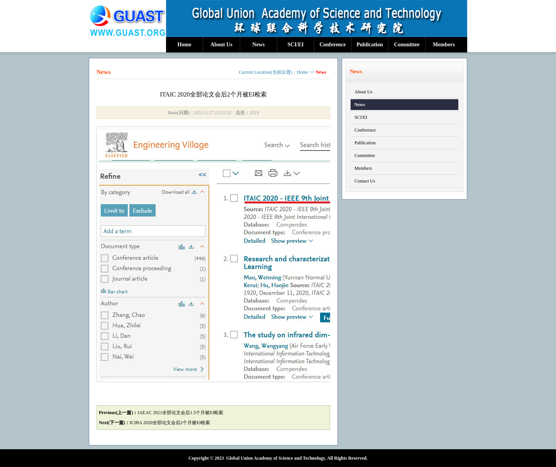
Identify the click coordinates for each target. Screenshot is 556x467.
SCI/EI (295, 44)
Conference (332, 44)
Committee (406, 44)
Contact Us (364, 181)
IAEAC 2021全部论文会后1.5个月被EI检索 (180, 412)
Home (185, 44)
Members (444, 44)
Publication (369, 44)
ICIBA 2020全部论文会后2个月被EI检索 (170, 422)
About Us (221, 44)
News (259, 44)
